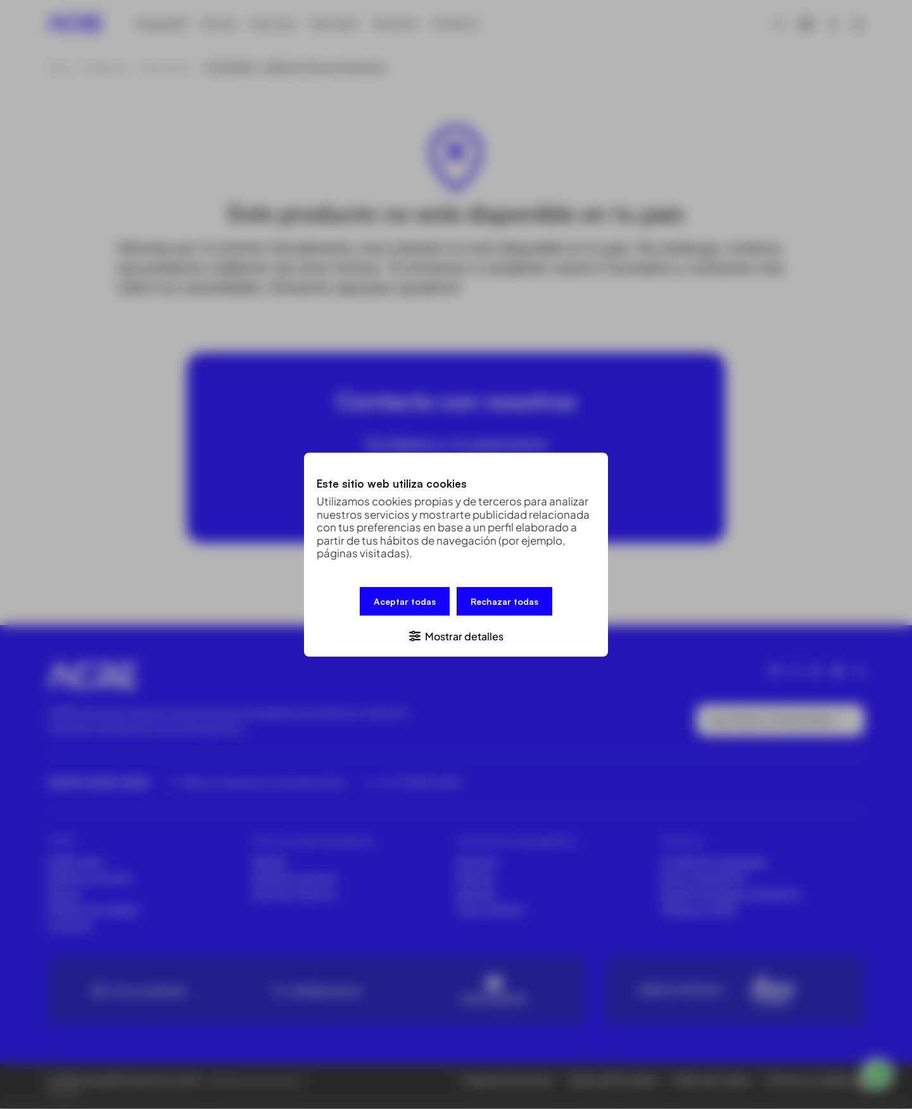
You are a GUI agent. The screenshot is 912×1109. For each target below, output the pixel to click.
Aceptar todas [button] (405, 601)
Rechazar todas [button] (504, 601)
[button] (456, 634)
